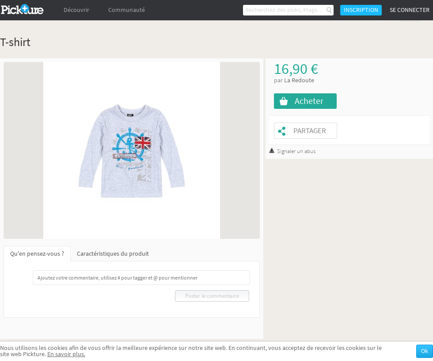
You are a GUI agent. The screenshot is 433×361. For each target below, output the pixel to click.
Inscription (361, 10)
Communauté (126, 10)
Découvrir (76, 10)
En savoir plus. (66, 354)
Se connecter (409, 10)
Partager (309, 131)
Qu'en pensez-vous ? (37, 254)
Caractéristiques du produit (113, 254)
